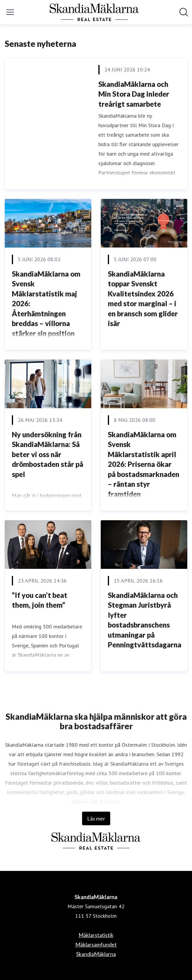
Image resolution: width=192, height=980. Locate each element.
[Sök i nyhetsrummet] (183, 12)
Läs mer (96, 818)
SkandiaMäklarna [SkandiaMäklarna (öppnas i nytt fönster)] (96, 954)
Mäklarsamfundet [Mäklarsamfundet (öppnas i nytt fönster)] (96, 944)
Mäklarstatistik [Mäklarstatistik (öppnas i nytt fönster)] (96, 935)
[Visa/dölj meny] (10, 12)
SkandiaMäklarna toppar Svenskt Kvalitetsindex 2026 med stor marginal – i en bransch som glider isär (143, 298)
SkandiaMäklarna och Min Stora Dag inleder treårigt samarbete (133, 94)
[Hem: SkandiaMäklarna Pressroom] (94, 12)
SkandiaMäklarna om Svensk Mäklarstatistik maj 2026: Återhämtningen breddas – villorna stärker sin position (46, 303)
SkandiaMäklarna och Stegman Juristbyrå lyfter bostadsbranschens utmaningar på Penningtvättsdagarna (144, 620)
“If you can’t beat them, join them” (39, 600)
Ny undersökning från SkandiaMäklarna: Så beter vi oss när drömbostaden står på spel (47, 454)
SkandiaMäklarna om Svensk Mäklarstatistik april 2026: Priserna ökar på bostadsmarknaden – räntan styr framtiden (143, 464)
